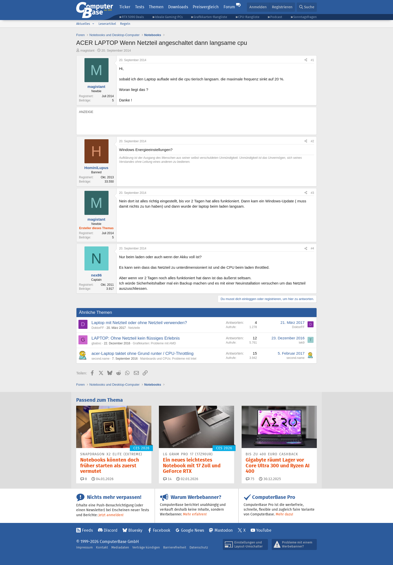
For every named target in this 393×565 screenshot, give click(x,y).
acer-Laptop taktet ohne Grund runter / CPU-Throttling (142, 353)
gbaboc (96, 343)
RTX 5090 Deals (133, 17)
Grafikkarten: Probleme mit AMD (154, 343)
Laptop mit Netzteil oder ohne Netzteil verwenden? (139, 322)
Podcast (276, 17)
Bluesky (135, 530)
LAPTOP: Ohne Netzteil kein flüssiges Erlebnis (135, 338)
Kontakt (102, 547)
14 (167, 478)
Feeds (87, 530)
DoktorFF (97, 328)
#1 (312, 60)
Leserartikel (107, 23)
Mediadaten (120, 547)
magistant (87, 50)
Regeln (125, 23)
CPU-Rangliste (248, 17)
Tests (139, 7)
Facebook (161, 530)
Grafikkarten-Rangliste (210, 17)
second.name (100, 358)
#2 (312, 141)
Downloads (178, 7)
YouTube (263, 530)
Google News (192, 530)
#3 (312, 193)
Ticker (124, 7)
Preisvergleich (206, 7)
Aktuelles (83, 23)
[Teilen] (306, 60)
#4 (312, 248)
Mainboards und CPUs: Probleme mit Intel (168, 358)
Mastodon (224, 530)
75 (250, 478)
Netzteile (134, 328)
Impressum (84, 547)
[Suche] (307, 7)
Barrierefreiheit (174, 547)
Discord (111, 530)
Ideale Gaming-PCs (169, 17)
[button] (93, 24)
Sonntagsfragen (305, 17)
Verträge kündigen (146, 547)
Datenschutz (198, 547)
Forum (229, 7)
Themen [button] (156, 7)
